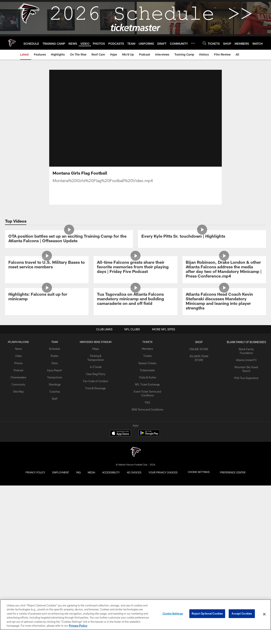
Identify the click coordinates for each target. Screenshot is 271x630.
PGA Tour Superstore (246, 537)
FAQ (147, 564)
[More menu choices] (193, 43)
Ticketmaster (147, 533)
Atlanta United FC (246, 520)
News (18, 513)
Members (147, 513)
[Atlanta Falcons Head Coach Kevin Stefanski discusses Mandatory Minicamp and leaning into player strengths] (224, 443)
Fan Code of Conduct (94, 544)
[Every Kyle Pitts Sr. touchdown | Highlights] (202, 272)
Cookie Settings (173, 614)
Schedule (53, 513)
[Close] (264, 614)
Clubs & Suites (146, 540)
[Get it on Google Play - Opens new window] (149, 583)
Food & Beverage (94, 551)
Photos (18, 527)
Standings (53, 551)
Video (18, 520)
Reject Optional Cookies (207, 614)
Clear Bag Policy (94, 537)
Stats (53, 527)
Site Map (18, 554)
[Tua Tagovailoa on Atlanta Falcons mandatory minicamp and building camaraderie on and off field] (135, 440)
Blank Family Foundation (246, 513)
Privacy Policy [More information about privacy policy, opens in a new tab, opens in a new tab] (78, 625)
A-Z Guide (94, 530)
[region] (135, 614)
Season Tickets (146, 527)
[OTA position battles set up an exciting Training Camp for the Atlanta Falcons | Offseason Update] (69, 274)
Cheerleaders (17, 540)
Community (18, 547)
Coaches (53, 558)
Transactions (53, 544)
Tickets (147, 520)
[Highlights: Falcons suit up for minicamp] (47, 438)
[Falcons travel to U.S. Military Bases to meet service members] (47, 360)
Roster (53, 520)
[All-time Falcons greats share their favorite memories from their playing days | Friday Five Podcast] (135, 362)
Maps (94, 513)
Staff (53, 564)
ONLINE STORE (198, 513)
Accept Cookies (242, 614)
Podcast (17, 533)
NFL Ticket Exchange (146, 547)
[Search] (204, 43)
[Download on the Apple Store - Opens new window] (120, 581)
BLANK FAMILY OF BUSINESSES (246, 506)
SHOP (198, 506)
